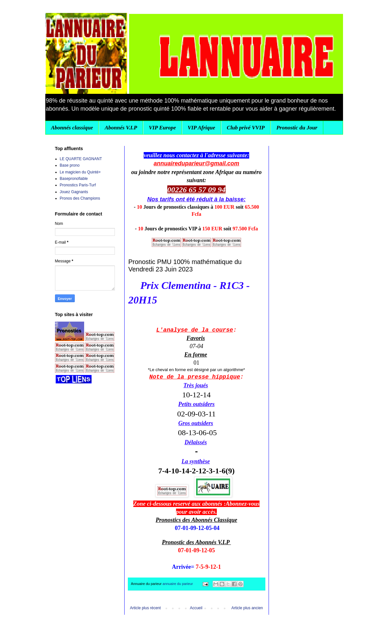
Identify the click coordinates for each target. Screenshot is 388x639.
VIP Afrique (201, 128)
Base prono (70, 165)
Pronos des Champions (80, 198)
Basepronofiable (74, 178)
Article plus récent (145, 608)
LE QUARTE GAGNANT (81, 159)
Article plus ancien (247, 608)
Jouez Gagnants (74, 192)
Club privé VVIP (246, 128)
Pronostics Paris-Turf (78, 185)
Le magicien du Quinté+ (80, 172)
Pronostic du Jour (296, 128)
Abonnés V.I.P (121, 128)
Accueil (196, 608)
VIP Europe (162, 128)
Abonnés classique (72, 128)
